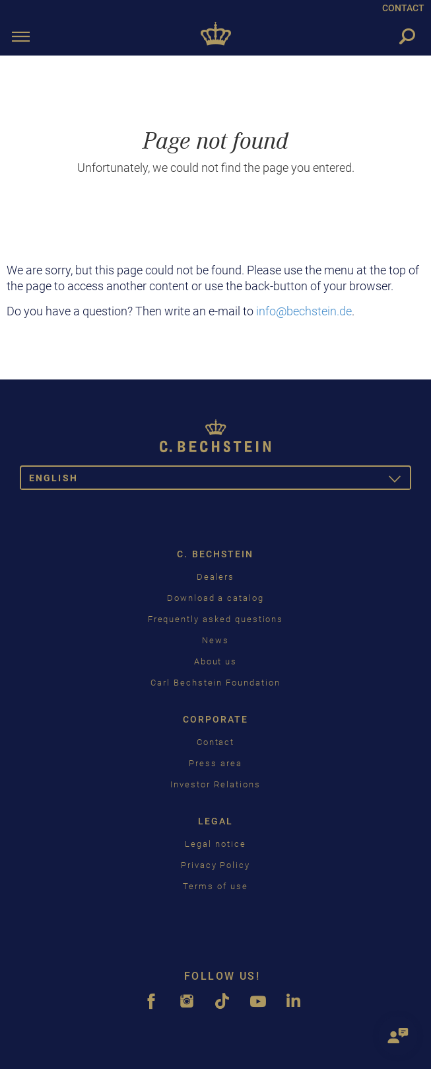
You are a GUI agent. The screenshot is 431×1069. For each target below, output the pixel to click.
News (215, 640)
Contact (216, 742)
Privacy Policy (215, 865)
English (220, 480)
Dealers (216, 577)
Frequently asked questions (216, 619)
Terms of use (215, 886)
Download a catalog (215, 598)
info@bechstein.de (304, 311)
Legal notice (215, 844)
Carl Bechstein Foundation (215, 683)
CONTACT (403, 8)
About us (216, 661)
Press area (215, 763)
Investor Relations (215, 784)
